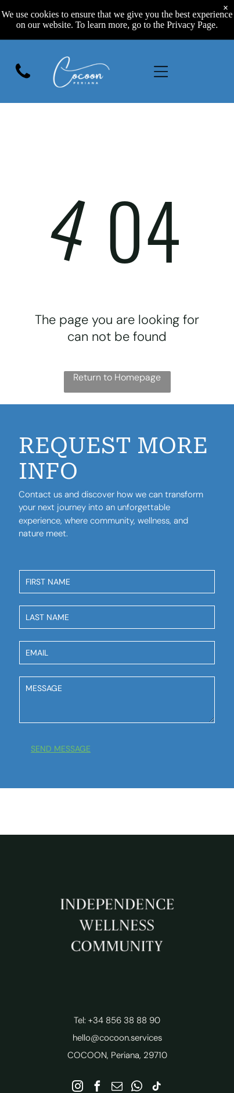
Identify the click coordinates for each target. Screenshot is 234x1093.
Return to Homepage (117, 377)
